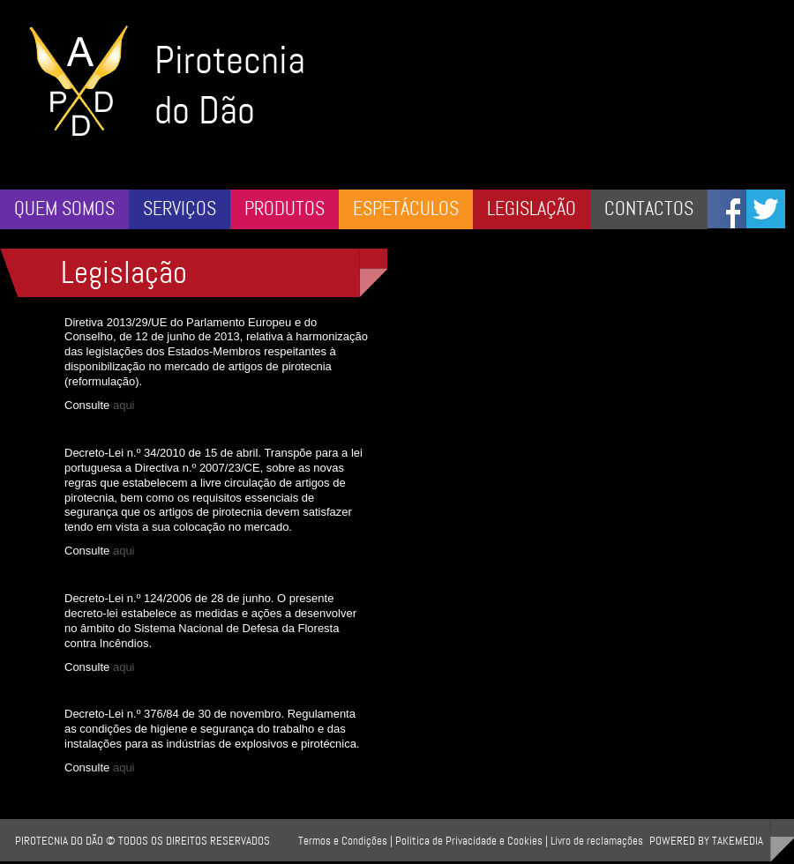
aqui (125, 405)
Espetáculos (406, 208)
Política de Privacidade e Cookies (469, 840)
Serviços (179, 208)
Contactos (648, 208)
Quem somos (64, 208)
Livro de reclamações (597, 840)
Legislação (531, 208)
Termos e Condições (342, 840)
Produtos (284, 208)
